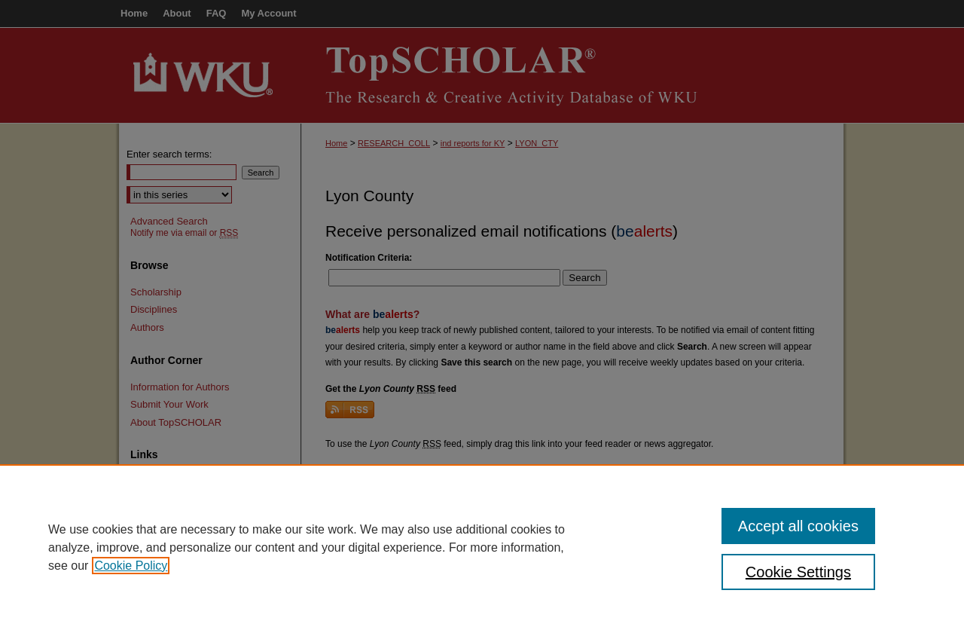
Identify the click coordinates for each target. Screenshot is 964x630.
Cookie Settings (798, 572)
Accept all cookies (798, 526)
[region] (482, 547)
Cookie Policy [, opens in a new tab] (130, 565)
